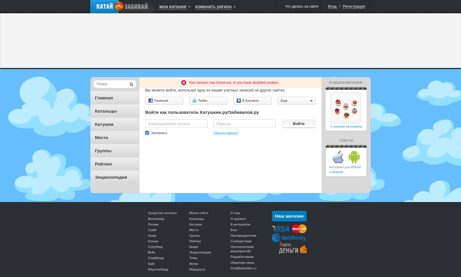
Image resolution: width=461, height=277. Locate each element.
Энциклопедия (111, 177)
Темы (193, 258)
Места (101, 137)
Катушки (104, 124)
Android (337, 172)
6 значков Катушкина (346, 126)
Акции (193, 246)
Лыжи (152, 235)
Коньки (153, 241)
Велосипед (156, 219)
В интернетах (240, 224)
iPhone (356, 167)
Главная (104, 97)
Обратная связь (242, 262)
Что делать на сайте (301, 6)
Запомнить (159, 133)
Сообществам (241, 241)
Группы (103, 150)
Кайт (151, 264)
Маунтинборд (158, 269)
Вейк (151, 252)
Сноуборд (155, 246)
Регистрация (354, 6)
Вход (332, 6)
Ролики (153, 224)
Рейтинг (103, 163)
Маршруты (197, 269)
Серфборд (156, 258)
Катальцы (106, 111)
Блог (234, 230)
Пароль (223, 123)
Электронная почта (169, 123)
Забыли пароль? (225, 133)
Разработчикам (241, 256)
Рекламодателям (243, 235)
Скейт (152, 230)
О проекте (238, 219)
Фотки (193, 264)
